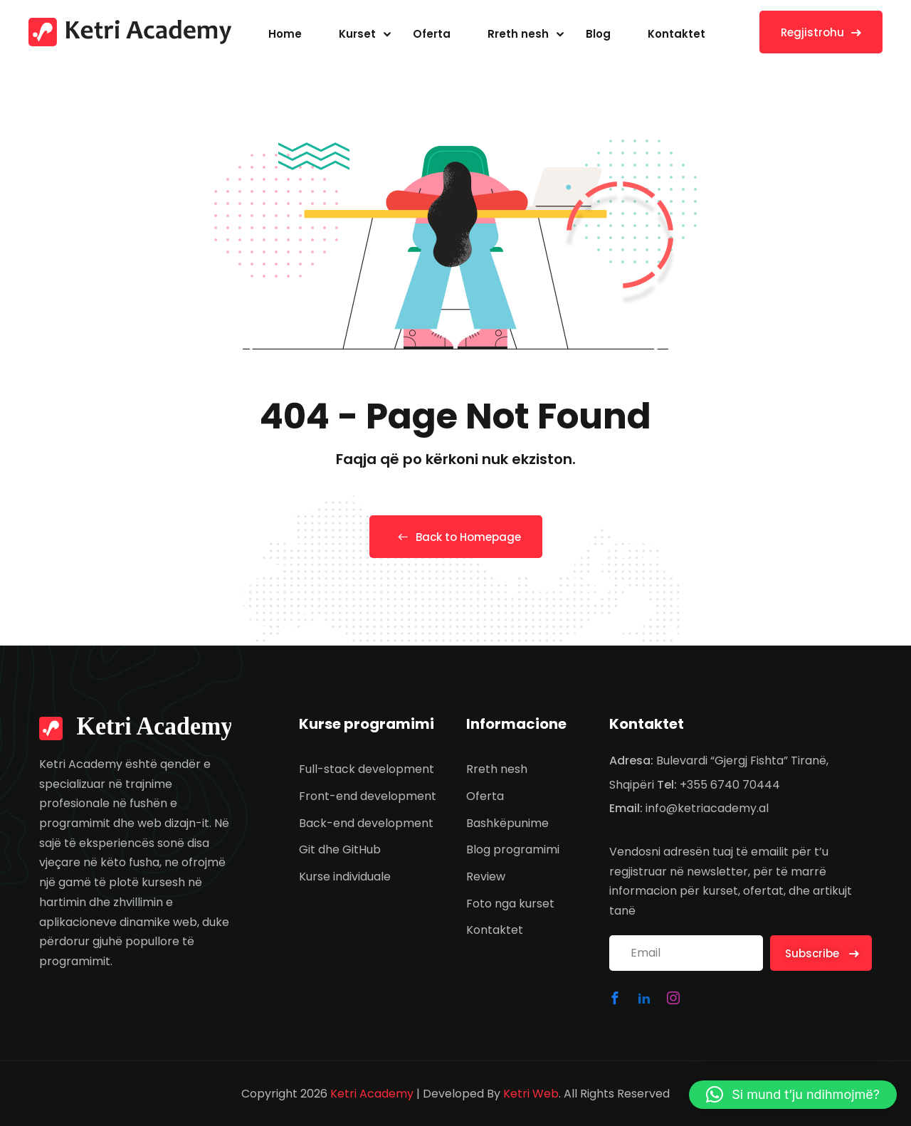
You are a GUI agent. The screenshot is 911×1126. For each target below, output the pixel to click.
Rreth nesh (518, 33)
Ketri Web (531, 1093)
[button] (793, 1094)
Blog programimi (512, 849)
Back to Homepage (456, 537)
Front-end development (367, 796)
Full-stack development (366, 769)
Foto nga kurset (510, 903)
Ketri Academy (372, 1093)
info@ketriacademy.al (707, 808)
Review (485, 876)
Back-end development (366, 823)
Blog (598, 33)
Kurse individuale (345, 876)
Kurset (357, 33)
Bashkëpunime (507, 823)
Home (285, 33)
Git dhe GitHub (340, 849)
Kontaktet (676, 33)
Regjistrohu (821, 32)
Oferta (432, 33)
